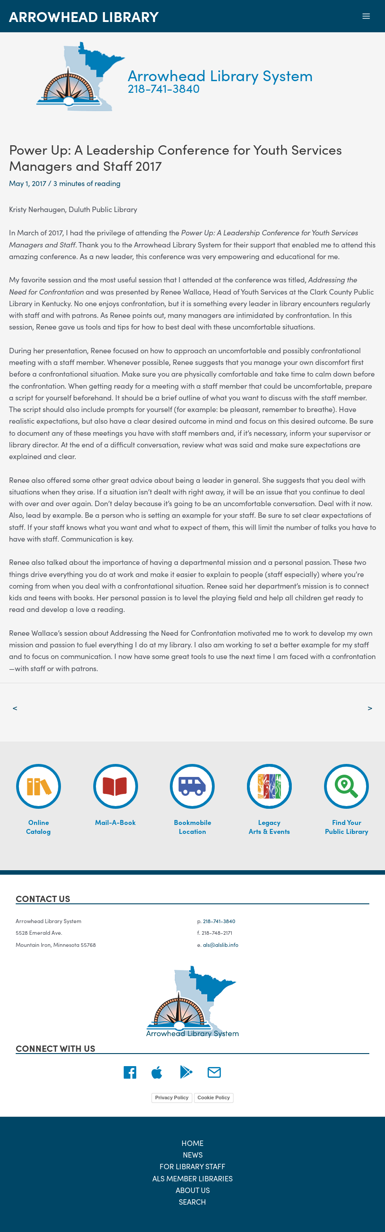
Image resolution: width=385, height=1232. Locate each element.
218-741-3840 (165, 87)
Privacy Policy (172, 1097)
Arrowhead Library (84, 16)
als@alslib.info (220, 944)
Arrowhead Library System (225, 74)
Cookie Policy (214, 1097)
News (193, 1154)
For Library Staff (192, 1166)
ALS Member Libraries (192, 1178)
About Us (193, 1189)
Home (192, 1142)
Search (192, 1201)
